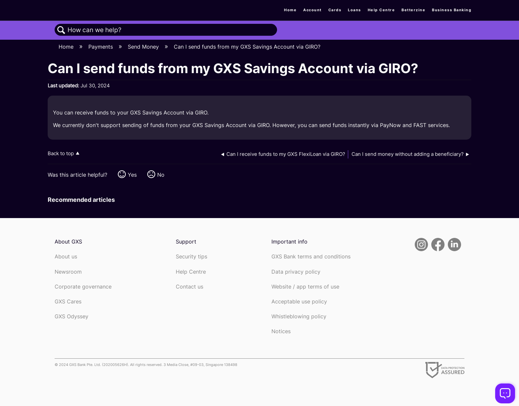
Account (312, 10)
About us (66, 256)
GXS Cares (68, 301)
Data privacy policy (295, 272)
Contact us (189, 287)
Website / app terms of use (305, 287)
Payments (101, 46)
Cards (335, 10)
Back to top (61, 153)
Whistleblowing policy (298, 316)
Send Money (144, 46)
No (161, 174)
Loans (354, 10)
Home (290, 10)
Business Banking (451, 10)
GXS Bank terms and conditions (311, 256)
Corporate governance (83, 287)
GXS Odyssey (71, 316)
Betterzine (413, 10)
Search (61, 30)
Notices (281, 331)
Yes (132, 174)
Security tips (191, 256)
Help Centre (381, 10)
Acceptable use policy (299, 301)
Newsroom (68, 272)
